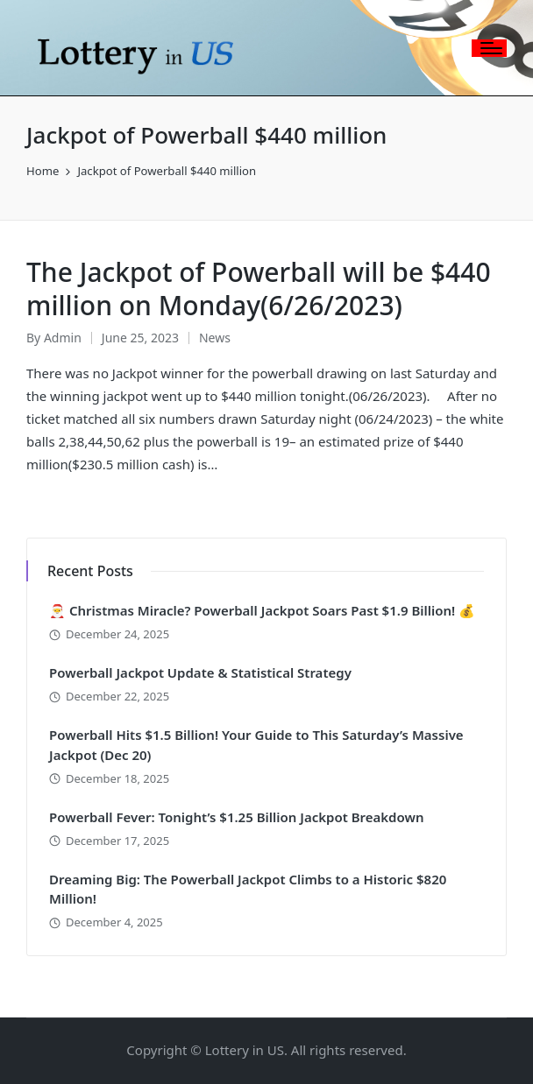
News (215, 337)
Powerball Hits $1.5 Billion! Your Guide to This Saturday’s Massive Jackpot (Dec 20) (256, 745)
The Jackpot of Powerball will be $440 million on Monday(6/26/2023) (258, 288)
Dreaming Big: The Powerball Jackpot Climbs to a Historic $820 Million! (247, 889)
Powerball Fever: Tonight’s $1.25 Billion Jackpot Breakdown (236, 817)
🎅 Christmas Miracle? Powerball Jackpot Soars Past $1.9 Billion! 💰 (262, 610)
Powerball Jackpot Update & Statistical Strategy (200, 672)
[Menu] (489, 48)
